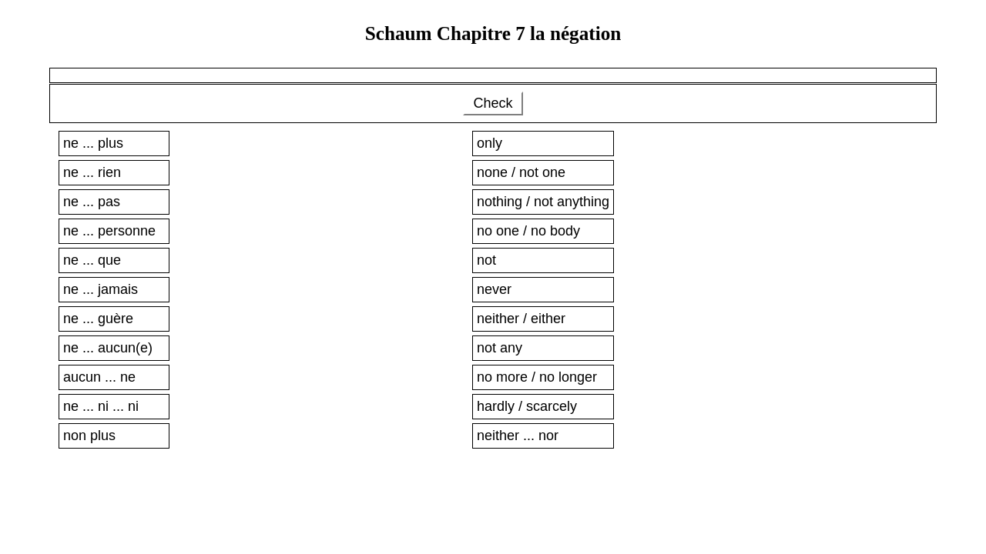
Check (492, 103)
